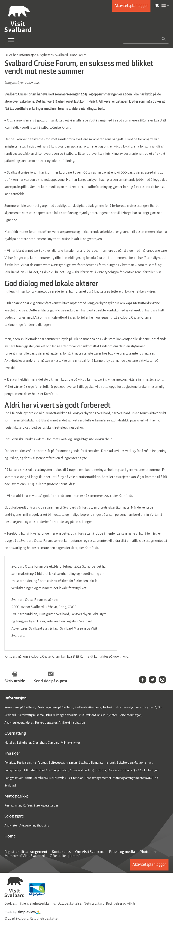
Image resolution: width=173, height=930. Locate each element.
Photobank (149, 852)
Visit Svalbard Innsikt (92, 715)
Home (10, 836)
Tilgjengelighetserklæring (36, 903)
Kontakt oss (61, 852)
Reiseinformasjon (129, 715)
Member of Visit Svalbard (25, 856)
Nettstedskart (94, 903)
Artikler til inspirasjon (72, 722)
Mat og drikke (16, 796)
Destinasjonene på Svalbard (55, 707)
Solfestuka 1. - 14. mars (63, 762)
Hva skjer (12, 753)
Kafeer (27, 805)
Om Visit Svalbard (90, 852)
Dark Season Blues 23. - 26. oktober (130, 770)
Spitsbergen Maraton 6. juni (134, 762)
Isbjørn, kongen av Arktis (61, 715)
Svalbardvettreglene (88, 707)
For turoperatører (46, 722)
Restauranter (13, 805)
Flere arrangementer (97, 778)
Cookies (10, 903)
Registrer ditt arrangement (26, 852)
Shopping (43, 825)
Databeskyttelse (69, 903)
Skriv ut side (15, 681)
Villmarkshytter (70, 742)
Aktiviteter (11, 825)
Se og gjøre (14, 816)
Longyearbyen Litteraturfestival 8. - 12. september (36, 770)
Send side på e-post (50, 681)
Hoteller (10, 742)
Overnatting (15, 733)
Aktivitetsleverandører (19, 722)
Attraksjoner (27, 825)
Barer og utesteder (46, 805)
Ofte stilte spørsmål (66, 856)
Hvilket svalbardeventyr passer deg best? (129, 707)
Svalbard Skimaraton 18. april (97, 762)
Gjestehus (39, 742)
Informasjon (16, 698)
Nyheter (111, 715)
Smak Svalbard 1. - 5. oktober (88, 770)
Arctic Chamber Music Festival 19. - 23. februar (54, 778)
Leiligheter (24, 742)
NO (157, 6)
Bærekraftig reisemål (30, 715)
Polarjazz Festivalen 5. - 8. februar (26, 762)
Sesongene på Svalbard (20, 707)
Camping (53, 742)
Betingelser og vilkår (120, 903)
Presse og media (122, 852)
